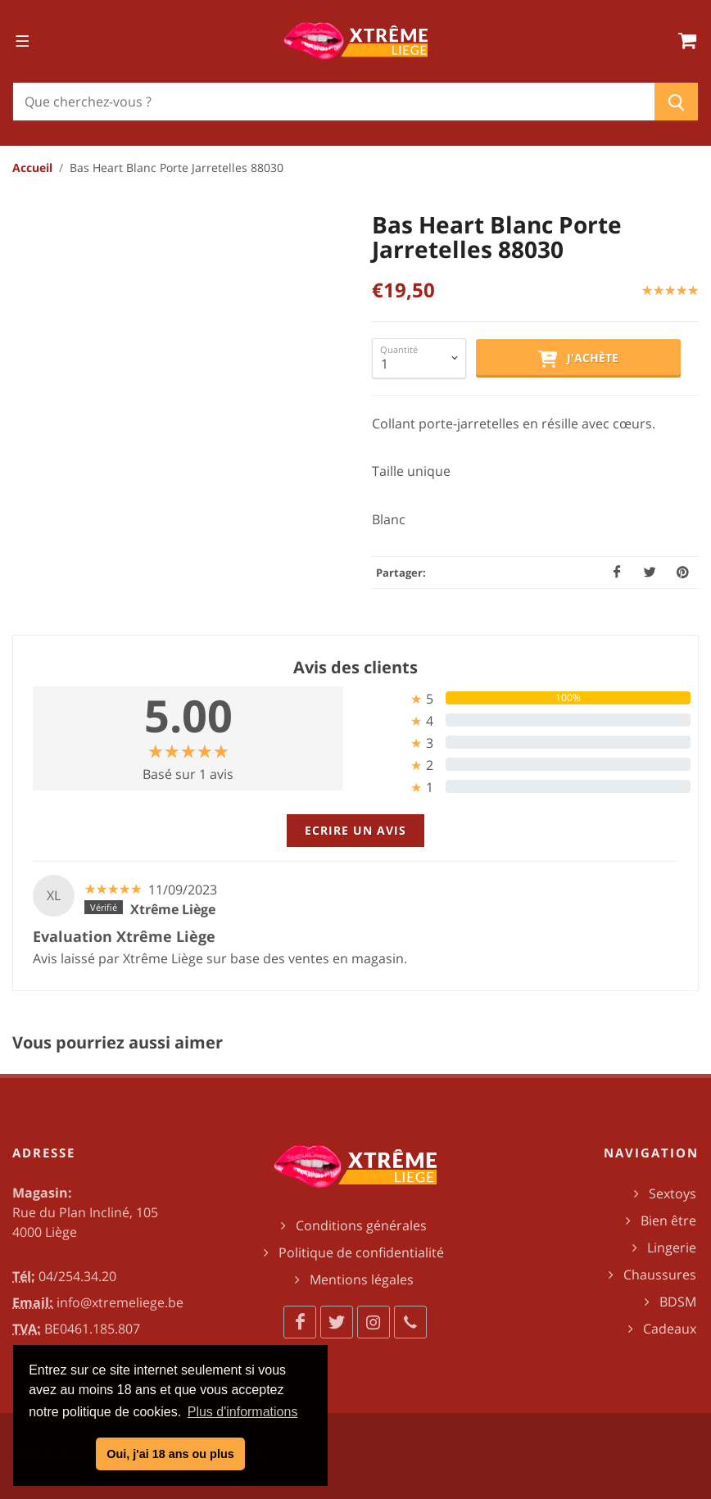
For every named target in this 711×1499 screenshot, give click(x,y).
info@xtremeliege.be (120, 1302)
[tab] (523, 698)
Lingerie (671, 1248)
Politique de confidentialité (361, 1252)
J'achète (578, 359)
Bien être (668, 1220)
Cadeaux (669, 1329)
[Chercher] (333, 101)
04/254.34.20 (77, 1276)
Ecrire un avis (355, 830)
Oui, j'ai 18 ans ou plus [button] (169, 1454)
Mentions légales (362, 1279)
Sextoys (672, 1193)
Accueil (32, 167)
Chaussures (659, 1275)
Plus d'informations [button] (243, 1412)
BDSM (677, 1302)
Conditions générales (361, 1225)
